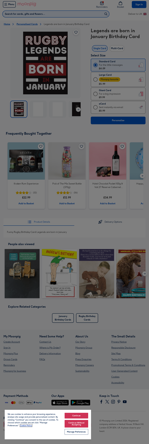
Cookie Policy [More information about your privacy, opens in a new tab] (26, 425)
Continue (76, 416)
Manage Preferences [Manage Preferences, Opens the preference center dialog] (76, 432)
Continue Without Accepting (76, 424)
